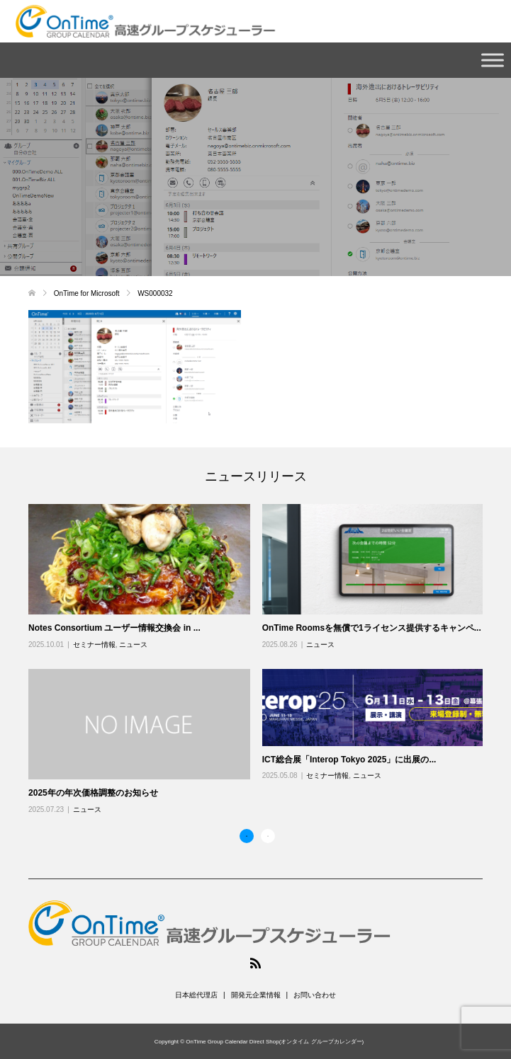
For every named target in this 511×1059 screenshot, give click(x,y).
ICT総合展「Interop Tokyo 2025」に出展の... (349, 760)
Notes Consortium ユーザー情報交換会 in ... (114, 628)
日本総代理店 (196, 995)
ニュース (133, 644)
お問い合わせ (314, 995)
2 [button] (268, 836)
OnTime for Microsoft (88, 293)
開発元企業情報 (256, 995)
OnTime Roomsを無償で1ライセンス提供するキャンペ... (371, 628)
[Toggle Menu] (492, 60)
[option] (261, 660)
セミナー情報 (94, 644)
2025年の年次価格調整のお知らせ (93, 793)
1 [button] (247, 836)
